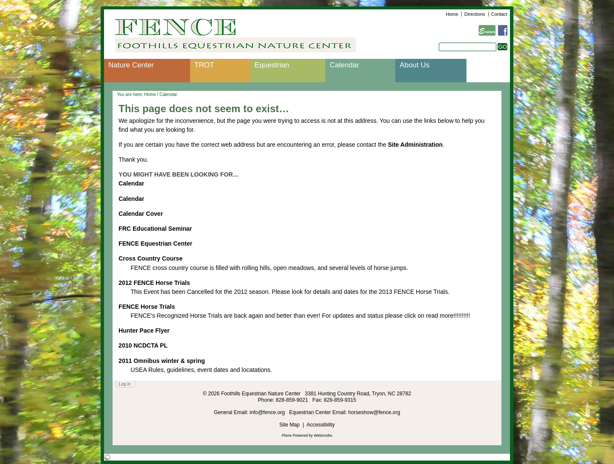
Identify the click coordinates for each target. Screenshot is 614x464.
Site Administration (415, 144)
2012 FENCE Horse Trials (154, 282)
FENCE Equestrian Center (155, 243)
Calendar (344, 65)
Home (452, 14)
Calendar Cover (141, 213)
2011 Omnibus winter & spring (162, 360)
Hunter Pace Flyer (144, 330)
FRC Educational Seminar (155, 228)
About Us (414, 65)
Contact (499, 14)
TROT (204, 65)
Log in (124, 384)
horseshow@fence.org (374, 412)
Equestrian (272, 65)
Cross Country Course (150, 258)
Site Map (289, 425)
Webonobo (323, 435)
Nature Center (131, 65)
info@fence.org (267, 412)
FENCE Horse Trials (147, 306)
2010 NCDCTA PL (143, 345)
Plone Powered (295, 435)
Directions (474, 14)
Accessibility (321, 425)
